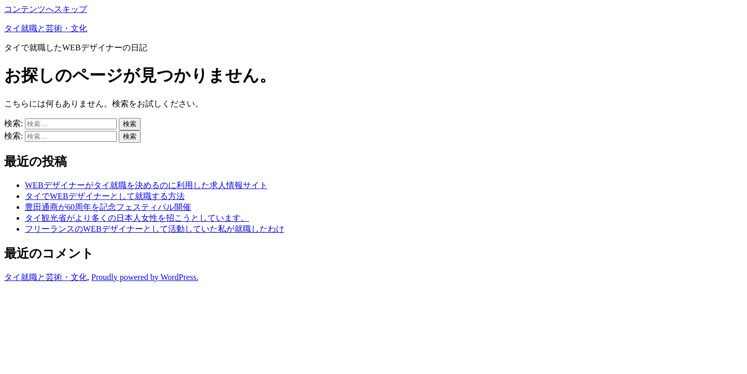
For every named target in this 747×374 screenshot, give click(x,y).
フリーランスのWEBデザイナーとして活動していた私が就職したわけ (154, 228)
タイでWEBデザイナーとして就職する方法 (105, 196)
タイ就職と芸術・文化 (45, 28)
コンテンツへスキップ (45, 9)
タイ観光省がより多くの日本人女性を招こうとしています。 (137, 217)
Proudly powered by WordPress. (144, 277)
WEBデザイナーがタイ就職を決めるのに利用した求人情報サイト (146, 185)
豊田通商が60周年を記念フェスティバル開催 (108, 207)
